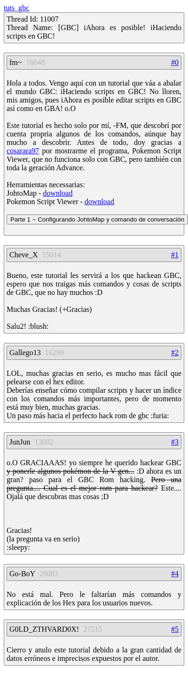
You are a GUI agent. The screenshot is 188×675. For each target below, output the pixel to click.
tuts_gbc (16, 8)
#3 (175, 442)
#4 (175, 574)
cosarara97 (23, 151)
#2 (175, 353)
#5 (175, 629)
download (57, 193)
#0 (175, 62)
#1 (175, 255)
